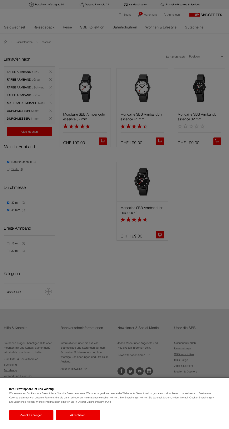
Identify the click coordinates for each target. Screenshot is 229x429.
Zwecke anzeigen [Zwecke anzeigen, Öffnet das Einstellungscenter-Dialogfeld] (31, 415)
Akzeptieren (77, 415)
